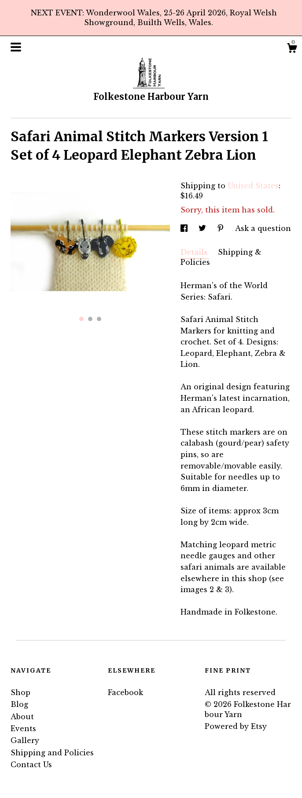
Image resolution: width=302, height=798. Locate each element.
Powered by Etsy (236, 726)
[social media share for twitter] (203, 228)
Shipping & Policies (220, 257)
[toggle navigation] (16, 47)
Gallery (25, 740)
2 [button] (90, 319)
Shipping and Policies (52, 752)
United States (253, 185)
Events (23, 728)
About (22, 716)
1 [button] (81, 319)
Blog (19, 704)
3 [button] (99, 319)
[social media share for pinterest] (221, 228)
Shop (20, 692)
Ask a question (263, 228)
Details (194, 252)
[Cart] (292, 49)
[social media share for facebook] (185, 228)
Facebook (125, 692)
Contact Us (31, 764)
